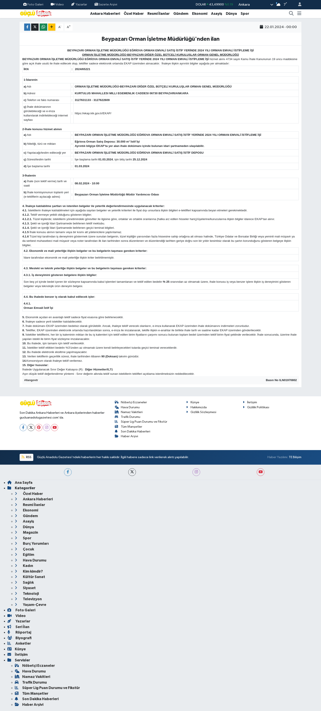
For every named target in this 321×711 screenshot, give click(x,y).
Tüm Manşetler (128, 426)
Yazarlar (79, 4)
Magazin (26, 532)
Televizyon (28, 599)
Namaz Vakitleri (129, 412)
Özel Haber (134, 13)
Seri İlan (18, 627)
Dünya (231, 13)
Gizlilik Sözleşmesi (201, 412)
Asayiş (216, 13)
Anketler (19, 643)
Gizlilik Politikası (256, 407)
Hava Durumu (127, 407)
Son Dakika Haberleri (132, 431)
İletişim (250, 402)
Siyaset (25, 588)
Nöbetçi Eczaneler (131, 402)
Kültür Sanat (30, 577)
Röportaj (19, 632)
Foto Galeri (33, 4)
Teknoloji (27, 593)
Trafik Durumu (127, 417)
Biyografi (19, 638)
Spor (245, 13)
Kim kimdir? (29, 571)
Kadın (24, 566)
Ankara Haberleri (105, 13)
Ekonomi (199, 13)
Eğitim (24, 554)
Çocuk (24, 549)
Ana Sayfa (19, 482)
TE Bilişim (295, 457)
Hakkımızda (196, 407)
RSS (26, 457)
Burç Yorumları (32, 543)
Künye (192, 402)
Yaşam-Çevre (30, 605)
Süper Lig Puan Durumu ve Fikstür (141, 421)
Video (57, 4)
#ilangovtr (31, 380)
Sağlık (24, 582)
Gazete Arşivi (106, 4)
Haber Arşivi (126, 436)
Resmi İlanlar (158, 13)
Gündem (180, 13)
